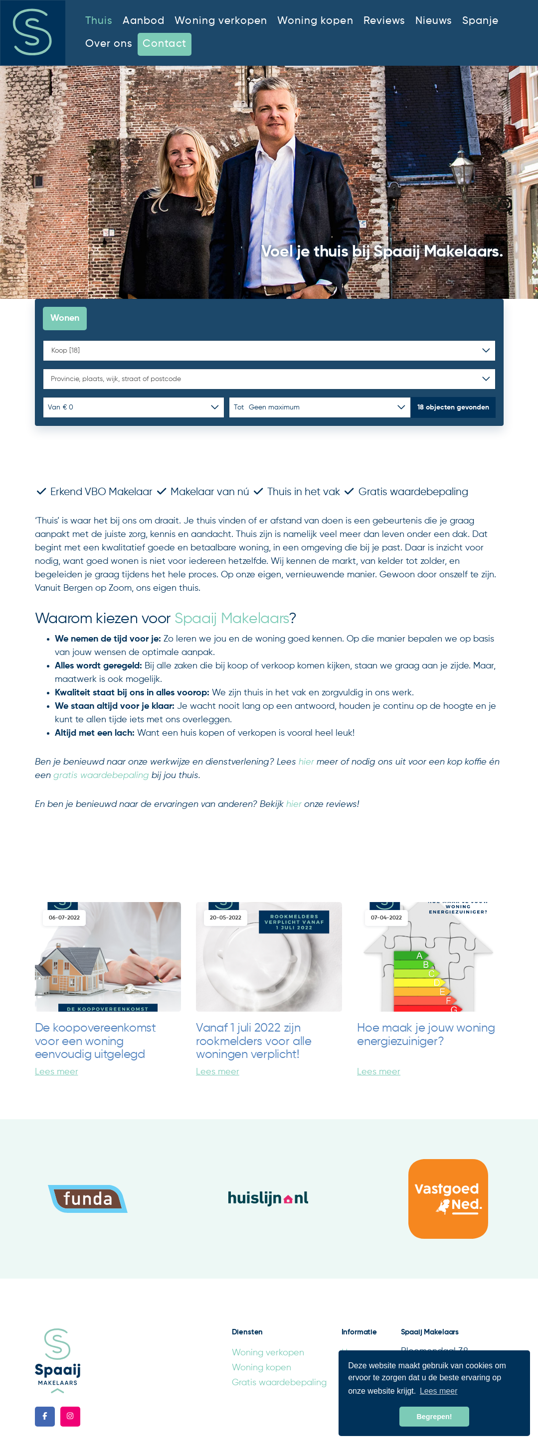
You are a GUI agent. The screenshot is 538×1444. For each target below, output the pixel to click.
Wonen (64, 318)
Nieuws (433, 21)
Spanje (480, 21)
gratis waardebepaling (101, 775)
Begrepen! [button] (434, 1417)
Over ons (109, 44)
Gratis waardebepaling (279, 1382)
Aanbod (144, 21)
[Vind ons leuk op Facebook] (45, 1417)
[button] (453, 407)
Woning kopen (315, 21)
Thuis (99, 21)
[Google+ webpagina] (70, 1417)
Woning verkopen (221, 21)
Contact (164, 44)
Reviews (384, 21)
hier (306, 762)
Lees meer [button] (439, 1391)
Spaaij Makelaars (232, 619)
